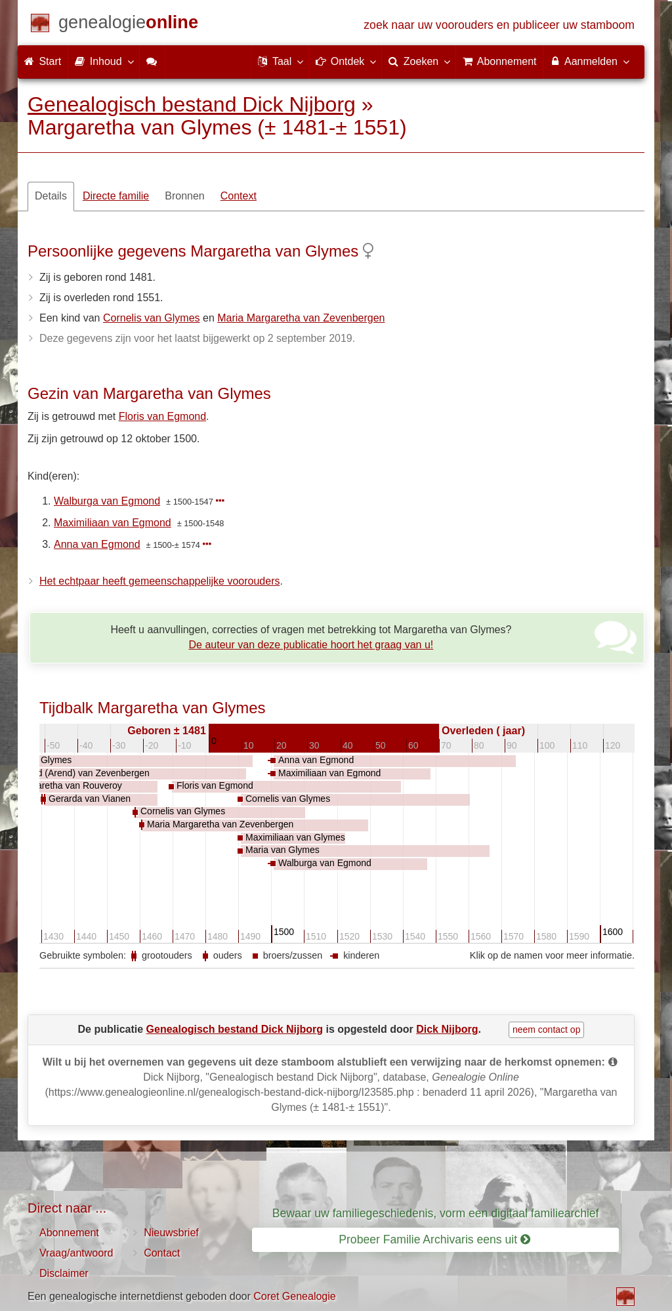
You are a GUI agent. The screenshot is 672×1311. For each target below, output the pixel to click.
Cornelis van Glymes (151, 317)
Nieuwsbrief (171, 1232)
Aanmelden (589, 61)
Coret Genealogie (294, 1296)
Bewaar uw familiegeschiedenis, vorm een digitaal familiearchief (435, 1213)
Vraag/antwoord (76, 1253)
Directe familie (116, 195)
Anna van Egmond (97, 544)
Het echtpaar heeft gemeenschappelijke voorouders (159, 581)
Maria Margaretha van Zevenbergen (301, 317)
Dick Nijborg (447, 1029)
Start (42, 61)
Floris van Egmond (162, 416)
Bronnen (185, 195)
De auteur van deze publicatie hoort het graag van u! (311, 644)
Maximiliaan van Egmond (112, 522)
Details (51, 195)
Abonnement (69, 1232)
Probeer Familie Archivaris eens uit (434, 1239)
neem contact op (547, 1029)
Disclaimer (64, 1273)
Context (238, 195)
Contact (162, 1253)
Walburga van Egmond (107, 501)
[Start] (128, 24)
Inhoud (103, 61)
